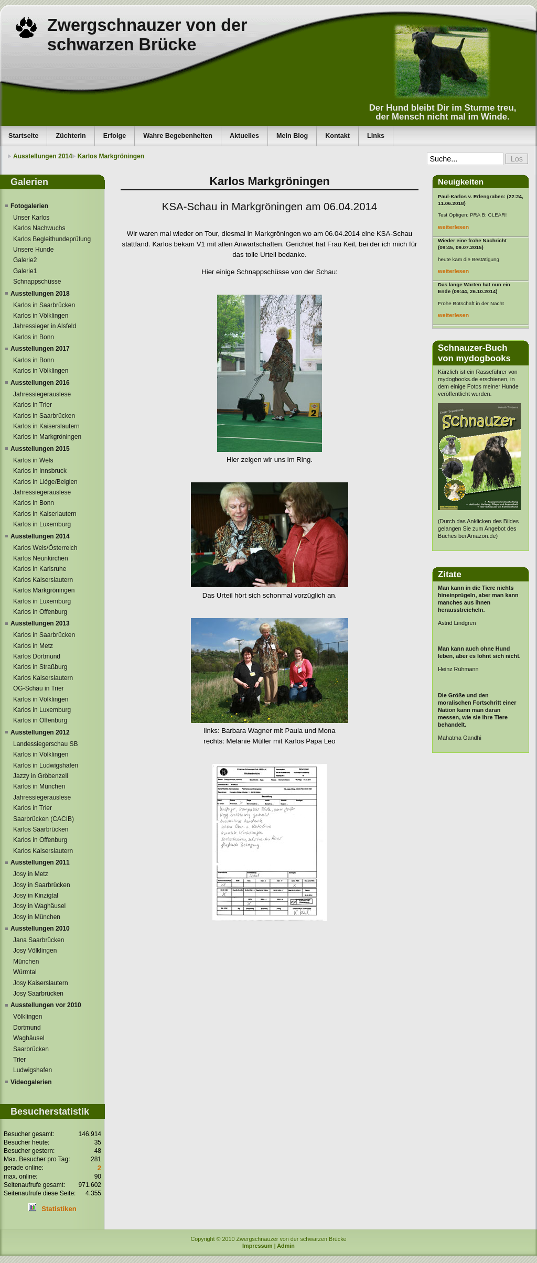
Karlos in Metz (33, 646)
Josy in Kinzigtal (35, 895)
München (26, 961)
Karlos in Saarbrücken (44, 305)
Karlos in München (39, 786)
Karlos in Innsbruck (40, 470)
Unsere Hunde (33, 249)
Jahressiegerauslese (42, 394)
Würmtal (25, 972)
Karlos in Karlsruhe (39, 569)
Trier (19, 1059)
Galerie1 (25, 271)
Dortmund (27, 1027)
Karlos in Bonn (33, 337)
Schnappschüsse (37, 281)
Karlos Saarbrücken (40, 829)
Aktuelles (244, 135)
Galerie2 (25, 260)
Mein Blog (292, 135)
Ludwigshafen (32, 1070)
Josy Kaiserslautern (40, 983)
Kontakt (337, 135)
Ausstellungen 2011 (40, 862)
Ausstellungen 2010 (40, 928)
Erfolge (114, 135)
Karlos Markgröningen (111, 156)
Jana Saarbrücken (38, 940)
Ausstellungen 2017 (40, 348)
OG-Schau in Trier (38, 688)
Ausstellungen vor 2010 (45, 1005)
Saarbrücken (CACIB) (43, 819)
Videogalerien (30, 1082)
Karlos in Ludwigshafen (45, 765)
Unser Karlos (31, 217)
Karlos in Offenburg (40, 612)
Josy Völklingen (35, 950)
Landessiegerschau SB (45, 744)
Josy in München (36, 917)
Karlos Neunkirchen (40, 558)
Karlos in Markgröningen (47, 436)
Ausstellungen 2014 (42, 156)
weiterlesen (453, 227)
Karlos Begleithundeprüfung (52, 239)
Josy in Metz (30, 874)
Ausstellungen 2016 (40, 382)
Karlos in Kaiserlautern (45, 513)
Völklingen (27, 1016)
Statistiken (59, 1209)
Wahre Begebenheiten (177, 135)
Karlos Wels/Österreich (45, 548)
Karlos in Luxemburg (42, 524)
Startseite (23, 135)
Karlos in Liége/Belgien (45, 481)
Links (375, 135)
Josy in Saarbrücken (41, 885)
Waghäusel (29, 1038)
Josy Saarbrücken (38, 993)
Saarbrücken (31, 1049)
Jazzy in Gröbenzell (40, 776)
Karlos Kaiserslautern (43, 580)
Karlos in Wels (33, 460)
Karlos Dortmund (36, 656)
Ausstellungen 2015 (40, 448)
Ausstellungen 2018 (40, 293)
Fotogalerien (29, 206)
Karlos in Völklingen (40, 315)
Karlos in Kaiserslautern (46, 426)
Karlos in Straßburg (40, 667)
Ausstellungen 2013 (40, 623)
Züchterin (70, 135)
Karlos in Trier (32, 404)
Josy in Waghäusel (39, 906)
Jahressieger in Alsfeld (44, 326)
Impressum (257, 1246)
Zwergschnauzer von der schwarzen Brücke (147, 35)
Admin (286, 1246)
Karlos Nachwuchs (39, 228)
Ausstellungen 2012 (40, 732)
